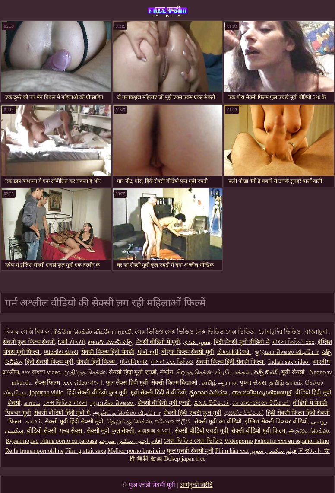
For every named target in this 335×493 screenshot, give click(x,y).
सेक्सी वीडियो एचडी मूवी (201, 430)
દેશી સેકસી (71, 342)
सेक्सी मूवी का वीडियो (218, 421)
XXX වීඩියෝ (211, 403)
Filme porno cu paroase (68, 441)
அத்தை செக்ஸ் (308, 430)
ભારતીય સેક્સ (61, 352)
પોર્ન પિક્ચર (134, 362)
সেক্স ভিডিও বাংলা (65, 403)
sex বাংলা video (41, 372)
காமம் (32, 403)
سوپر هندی (197, 342)
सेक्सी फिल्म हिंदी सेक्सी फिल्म (230, 362)
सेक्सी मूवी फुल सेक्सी (111, 430)
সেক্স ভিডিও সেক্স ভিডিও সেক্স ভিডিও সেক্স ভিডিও (195, 331)
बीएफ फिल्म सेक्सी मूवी (187, 352)
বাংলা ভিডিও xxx (293, 342)
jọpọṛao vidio (46, 392)
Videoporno (238, 441)
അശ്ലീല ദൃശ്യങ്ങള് (262, 392)
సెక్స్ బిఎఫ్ (266, 372)
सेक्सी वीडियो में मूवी (158, 342)
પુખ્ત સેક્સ (253, 382)
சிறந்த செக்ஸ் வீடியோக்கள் (213, 372)
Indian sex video (289, 362)
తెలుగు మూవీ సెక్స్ (110, 342)
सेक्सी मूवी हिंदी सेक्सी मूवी (74, 421)
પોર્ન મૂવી (148, 352)
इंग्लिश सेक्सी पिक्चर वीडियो (276, 421)
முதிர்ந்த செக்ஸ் (84, 372)
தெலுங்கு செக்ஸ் (129, 421)
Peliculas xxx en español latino (291, 441)
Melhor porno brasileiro (136, 451)
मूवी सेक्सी (293, 372)
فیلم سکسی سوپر (273, 451)
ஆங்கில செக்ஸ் (112, 403)
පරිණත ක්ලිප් (173, 421)
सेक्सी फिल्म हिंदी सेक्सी (107, 352)
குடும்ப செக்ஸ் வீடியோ (286, 352)
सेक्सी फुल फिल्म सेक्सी (29, 342)
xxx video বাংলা (82, 382)
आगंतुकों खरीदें (196, 485)
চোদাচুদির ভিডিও (280, 331)
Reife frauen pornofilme (34, 451)
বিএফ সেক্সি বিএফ (28, 331)
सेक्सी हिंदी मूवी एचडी (133, 372)
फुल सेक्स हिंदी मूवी (127, 382)
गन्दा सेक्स (72, 430)
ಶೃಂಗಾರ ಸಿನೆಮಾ (209, 392)
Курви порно (22, 441)
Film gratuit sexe (85, 451)
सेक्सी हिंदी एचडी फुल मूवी (192, 413)
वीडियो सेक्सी (42, 430)
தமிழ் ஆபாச (219, 382)
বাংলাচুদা (317, 331)
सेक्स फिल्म (47, 382)
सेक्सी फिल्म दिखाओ (175, 382)
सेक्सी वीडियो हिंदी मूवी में (62, 413)
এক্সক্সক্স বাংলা (154, 430)
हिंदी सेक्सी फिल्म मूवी (49, 362)
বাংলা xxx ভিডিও (172, 362)
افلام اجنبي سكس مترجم (130, 441)
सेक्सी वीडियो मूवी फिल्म (258, 430)
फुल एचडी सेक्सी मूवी (167, 11)
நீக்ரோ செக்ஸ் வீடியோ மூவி (93, 331)
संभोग (166, 372)
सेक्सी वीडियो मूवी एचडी (164, 403)
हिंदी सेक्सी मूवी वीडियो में (241, 342)
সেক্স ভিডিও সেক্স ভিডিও (193, 441)
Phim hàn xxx (232, 451)
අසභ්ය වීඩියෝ (243, 413)
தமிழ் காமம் (285, 382)
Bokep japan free (184, 458)
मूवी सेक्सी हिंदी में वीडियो (158, 392)
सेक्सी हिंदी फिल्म (96, 362)
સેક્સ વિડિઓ (234, 352)
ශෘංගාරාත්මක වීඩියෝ (261, 403)
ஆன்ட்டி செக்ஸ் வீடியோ (127, 413)
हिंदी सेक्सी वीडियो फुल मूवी (96, 392)
